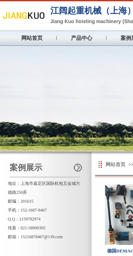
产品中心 (81, 38)
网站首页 (32, 38)
